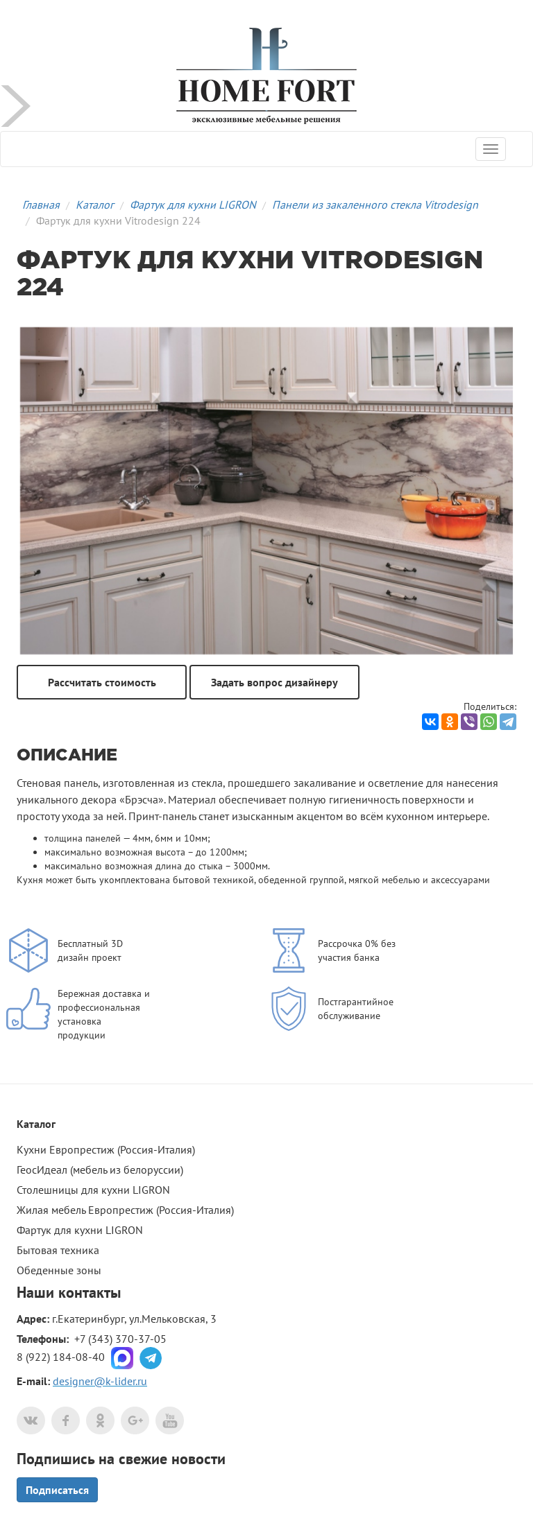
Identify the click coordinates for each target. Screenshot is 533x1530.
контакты (89, 1292)
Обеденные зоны (59, 1270)
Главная (41, 204)
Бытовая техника (58, 1250)
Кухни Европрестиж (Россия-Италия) (106, 1149)
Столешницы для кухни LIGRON (93, 1190)
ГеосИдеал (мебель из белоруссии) (100, 1169)
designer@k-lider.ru (100, 1381)
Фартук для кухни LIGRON (193, 204)
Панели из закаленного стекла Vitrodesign (375, 204)
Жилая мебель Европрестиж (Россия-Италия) (125, 1210)
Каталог (95, 204)
